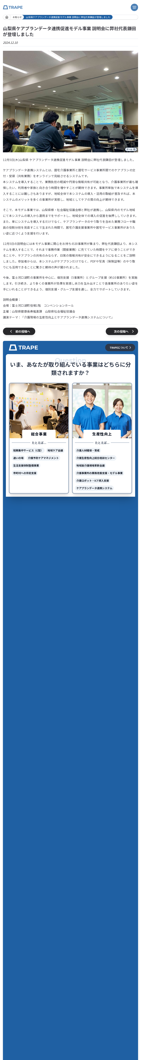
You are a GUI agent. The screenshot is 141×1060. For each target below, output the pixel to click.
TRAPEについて (121, 347)
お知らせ (17, 17)
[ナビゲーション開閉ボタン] (134, 7)
